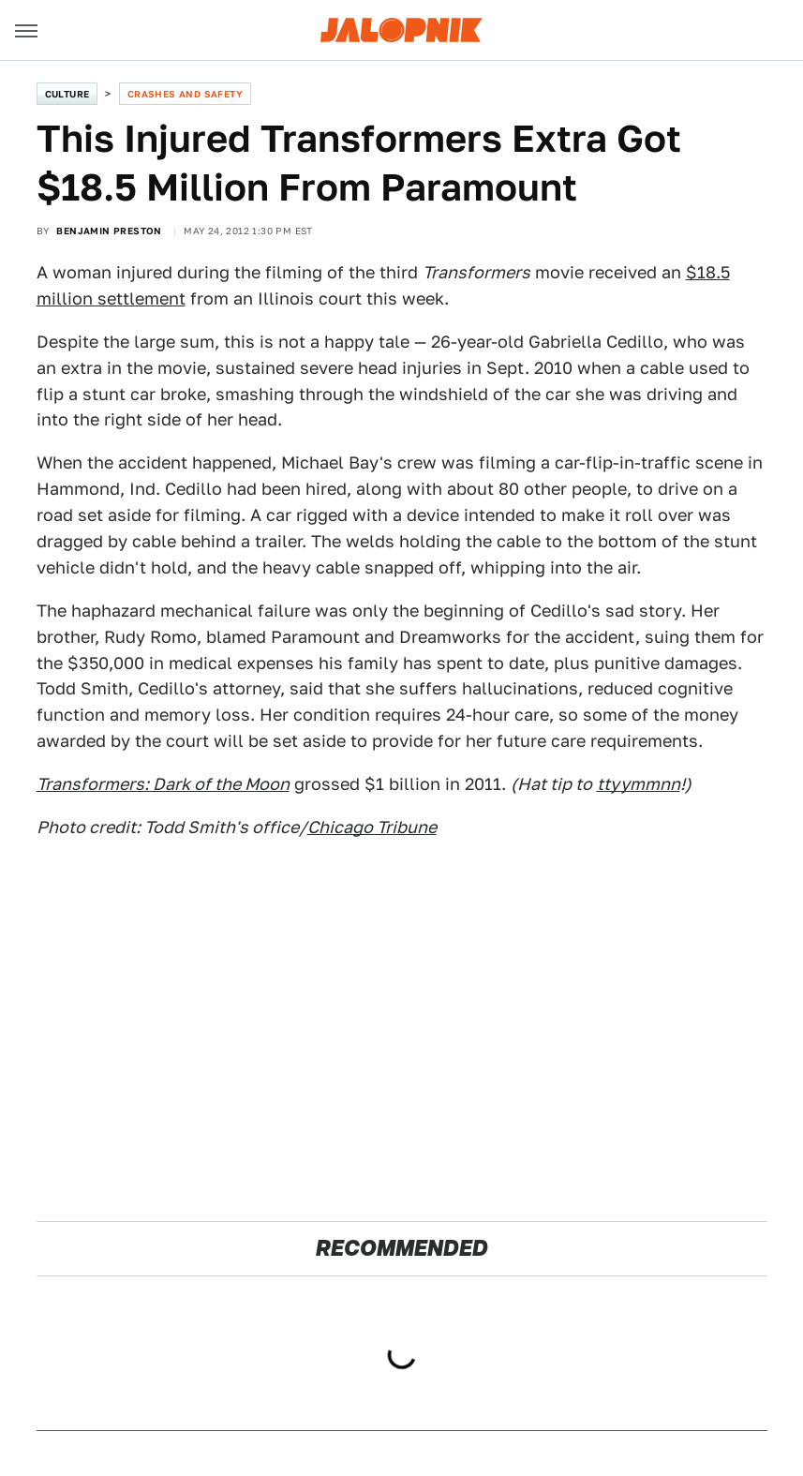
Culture (67, 93)
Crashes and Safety (185, 93)
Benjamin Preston (108, 230)
